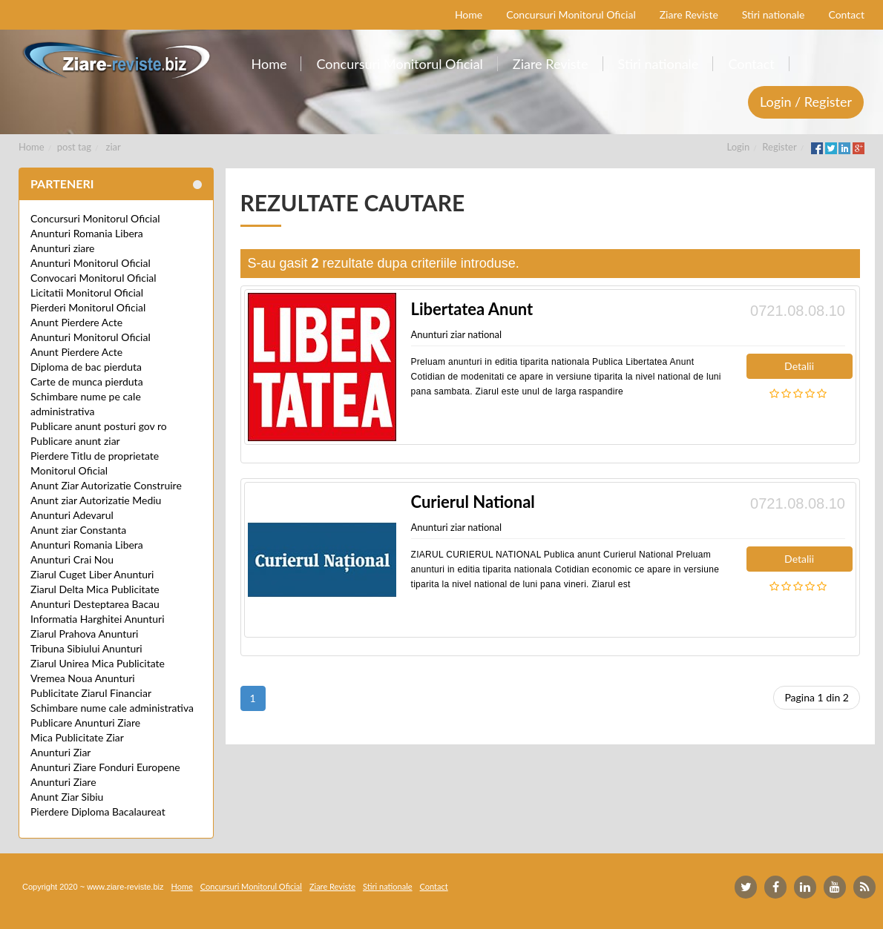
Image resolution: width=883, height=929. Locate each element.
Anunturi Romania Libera (86, 233)
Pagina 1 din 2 (816, 697)
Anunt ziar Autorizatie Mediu (95, 500)
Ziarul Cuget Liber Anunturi (92, 574)
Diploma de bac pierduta (86, 366)
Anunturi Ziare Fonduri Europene (105, 767)
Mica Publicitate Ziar (77, 737)
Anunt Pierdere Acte (76, 322)
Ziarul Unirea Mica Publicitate (97, 663)
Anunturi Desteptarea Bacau (95, 604)
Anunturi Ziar (60, 752)
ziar (113, 147)
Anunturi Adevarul (72, 515)
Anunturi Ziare (63, 782)
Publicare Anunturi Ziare (85, 722)
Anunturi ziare (62, 248)
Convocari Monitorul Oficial (93, 277)
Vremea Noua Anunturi (82, 678)
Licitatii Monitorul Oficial (86, 292)
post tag (74, 147)
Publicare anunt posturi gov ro (98, 426)
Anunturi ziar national (456, 334)
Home (32, 147)
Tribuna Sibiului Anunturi (86, 648)
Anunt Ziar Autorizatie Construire (106, 485)
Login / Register (806, 101)
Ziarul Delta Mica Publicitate (95, 589)
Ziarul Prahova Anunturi (84, 633)
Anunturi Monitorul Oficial (90, 263)
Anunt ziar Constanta (78, 529)
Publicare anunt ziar (75, 440)
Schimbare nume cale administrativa (112, 707)
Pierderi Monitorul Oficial (87, 307)
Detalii (799, 366)
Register (779, 147)
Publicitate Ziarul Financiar (90, 693)
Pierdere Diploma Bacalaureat (97, 811)
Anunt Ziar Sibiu (66, 796)
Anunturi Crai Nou (72, 559)
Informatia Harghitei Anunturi (97, 618)
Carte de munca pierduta (86, 381)
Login (738, 147)
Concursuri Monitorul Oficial (95, 218)
